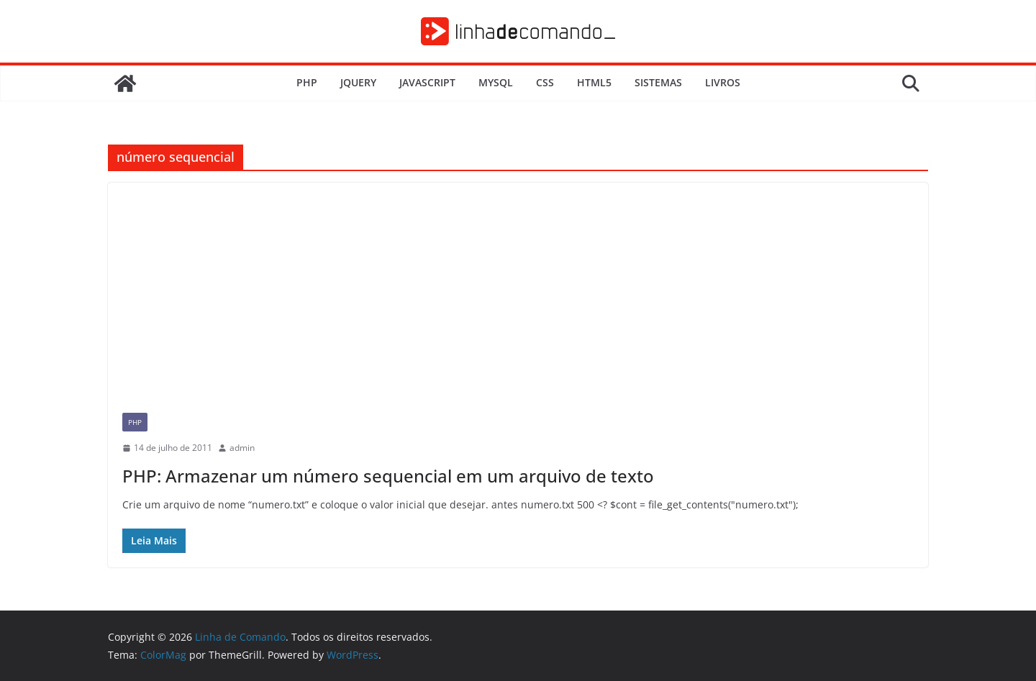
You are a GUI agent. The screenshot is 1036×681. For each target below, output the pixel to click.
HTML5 (594, 82)
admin (242, 448)
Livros (722, 82)
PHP (306, 82)
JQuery (358, 82)
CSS (545, 82)
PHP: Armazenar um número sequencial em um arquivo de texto (388, 476)
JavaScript (427, 82)
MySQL (495, 82)
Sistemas (658, 82)
